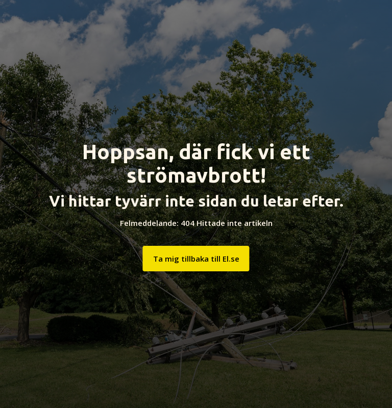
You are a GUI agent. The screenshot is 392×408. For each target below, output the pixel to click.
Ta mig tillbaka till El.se (196, 258)
